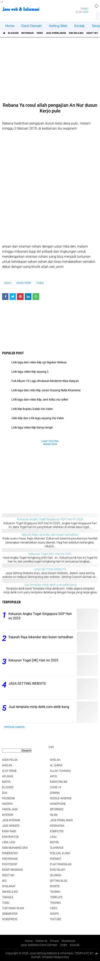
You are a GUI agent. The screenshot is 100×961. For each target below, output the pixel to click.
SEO (4, 880)
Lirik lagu (8, 842)
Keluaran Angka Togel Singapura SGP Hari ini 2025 (50, 519)
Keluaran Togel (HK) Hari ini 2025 (50, 554)
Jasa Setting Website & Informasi (51, 953)
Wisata (54, 913)
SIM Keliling (76, 33)
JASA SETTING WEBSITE (50, 569)
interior (7, 814)
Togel (6, 902)
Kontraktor (10, 836)
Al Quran (56, 765)
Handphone (58, 803)
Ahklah (55, 759)
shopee (55, 886)
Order (63, 945)
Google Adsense (61, 798)
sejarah (55, 875)
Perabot (55, 858)
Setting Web (58, 26)
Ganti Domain (31, 26)
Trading (55, 902)
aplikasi (7, 776)
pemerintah (10, 853)
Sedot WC (92, 33)
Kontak (79, 26)
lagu (53, 836)
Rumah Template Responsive (50, 957)
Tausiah (55, 891)
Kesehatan (57, 825)
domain (55, 792)
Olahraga (57, 847)
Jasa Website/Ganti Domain (38, 945)
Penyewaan (10, 858)
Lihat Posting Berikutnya (50, 443)
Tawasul (8, 897)
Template (56, 897)
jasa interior (11, 820)
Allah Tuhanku (60, 770)
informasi (27, 33)
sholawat (9, 886)
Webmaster (10, 913)
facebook (8, 798)
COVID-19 (55, 787)
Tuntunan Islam (13, 908)
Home (9, 26)
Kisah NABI (23, 283)
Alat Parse (9, 770)
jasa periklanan (56, 33)
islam (7, 283)
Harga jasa (10, 809)
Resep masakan (12, 869)
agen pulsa (10, 759)
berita (6, 781)
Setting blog (58, 880)
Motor (54, 842)
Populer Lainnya (14, 727)
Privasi (54, 941)
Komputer (57, 831)
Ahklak (7, 765)
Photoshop (9, 864)
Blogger (13, 33)
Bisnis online (59, 781)
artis (53, 776)
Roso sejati (57, 869)
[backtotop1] (96, 953)
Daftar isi (41, 941)
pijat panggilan (61, 864)
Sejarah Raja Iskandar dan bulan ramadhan (50, 534)
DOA (4, 792)
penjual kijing (60, 853)
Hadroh (7, 803)
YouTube (55, 919)
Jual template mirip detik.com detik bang (50, 584)
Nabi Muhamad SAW (15, 847)
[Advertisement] (50, 68)
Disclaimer (68, 941)
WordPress (9, 919)
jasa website (11, 825)
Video (39, 33)
